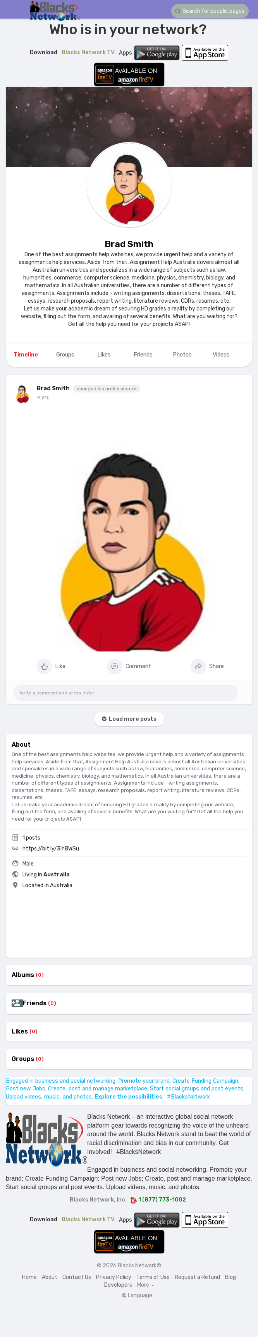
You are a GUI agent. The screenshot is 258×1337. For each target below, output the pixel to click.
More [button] (145, 1285)
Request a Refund (197, 1277)
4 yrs (43, 397)
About (49, 1277)
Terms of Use (153, 1277)
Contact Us (76, 1277)
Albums (23, 975)
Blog (230, 1277)
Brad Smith (129, 243)
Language (137, 1295)
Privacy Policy (113, 1277)
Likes (20, 1031)
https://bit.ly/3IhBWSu (50, 848)
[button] (210, 11)
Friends (34, 1003)
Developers (118, 1285)
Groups (23, 1059)
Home (29, 1277)
